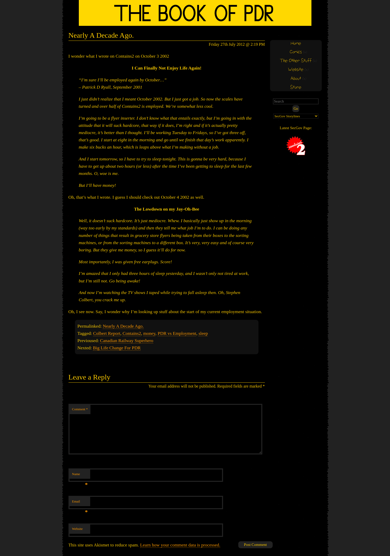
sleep (203, 333)
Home (296, 44)
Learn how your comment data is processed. (180, 544)
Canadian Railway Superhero (126, 340)
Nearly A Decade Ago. (123, 326)
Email (80, 502)
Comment (80, 409)
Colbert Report (106, 333)
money (149, 333)
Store (295, 87)
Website (77, 529)
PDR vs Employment (177, 333)
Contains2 (132, 333)
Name (80, 475)
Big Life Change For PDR (117, 347)
